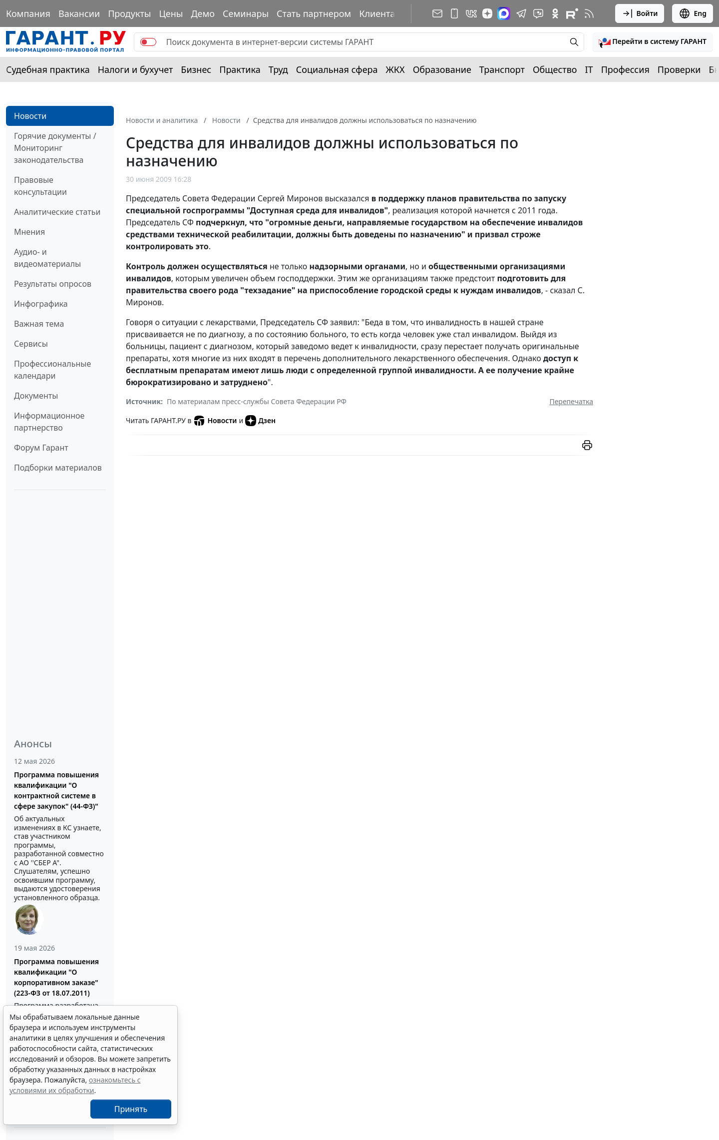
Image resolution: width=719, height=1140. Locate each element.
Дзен (260, 420)
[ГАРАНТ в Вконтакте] (471, 13)
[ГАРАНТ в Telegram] (521, 13)
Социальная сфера (337, 69)
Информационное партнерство (49, 421)
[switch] (148, 42)
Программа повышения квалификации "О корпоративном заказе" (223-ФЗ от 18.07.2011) (56, 977)
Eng (693, 13)
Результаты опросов (52, 283)
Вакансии (79, 13)
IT (589, 69)
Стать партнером (314, 13)
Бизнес (196, 69)
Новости (30, 115)
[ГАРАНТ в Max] (503, 13)
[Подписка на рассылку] (437, 13)
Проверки (679, 69)
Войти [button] (640, 13)
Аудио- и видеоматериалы (47, 257)
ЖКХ (395, 69)
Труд (278, 69)
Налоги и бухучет (135, 69)
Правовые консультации (40, 185)
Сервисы (31, 343)
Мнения (29, 231)
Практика (239, 69)
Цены (171, 13)
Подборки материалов (58, 467)
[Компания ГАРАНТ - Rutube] (572, 13)
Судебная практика (48, 69)
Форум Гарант (41, 447)
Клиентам (380, 13)
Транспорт (502, 69)
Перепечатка (571, 401)
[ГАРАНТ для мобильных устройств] (454, 13)
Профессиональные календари (52, 369)
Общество (555, 69)
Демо (203, 13)
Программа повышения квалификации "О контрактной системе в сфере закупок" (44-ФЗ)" (56, 790)
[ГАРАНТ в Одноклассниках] (555, 13)
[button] (652, 41)
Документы (36, 395)
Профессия (625, 69)
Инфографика (41, 303)
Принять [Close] (131, 1109)
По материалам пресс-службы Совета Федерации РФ (257, 401)
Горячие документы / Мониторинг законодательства (55, 147)
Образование (442, 69)
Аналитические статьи (57, 211)
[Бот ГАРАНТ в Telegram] (538, 13)
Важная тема (39, 323)
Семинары (246, 13)
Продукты (129, 13)
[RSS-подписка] (589, 13)
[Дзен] (487, 13)
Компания (28, 13)
